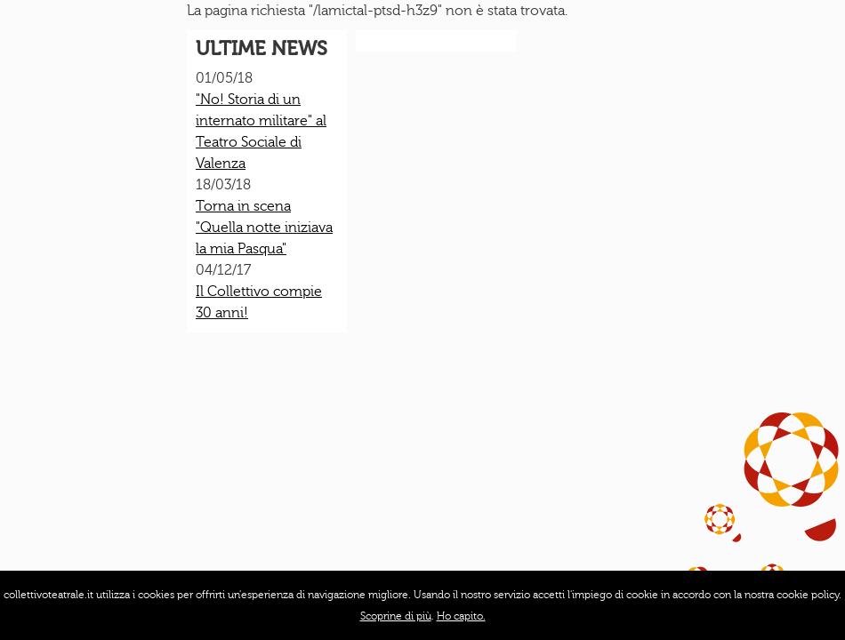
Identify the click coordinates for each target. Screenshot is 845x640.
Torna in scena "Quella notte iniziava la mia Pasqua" (264, 227)
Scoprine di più (395, 616)
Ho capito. (461, 616)
